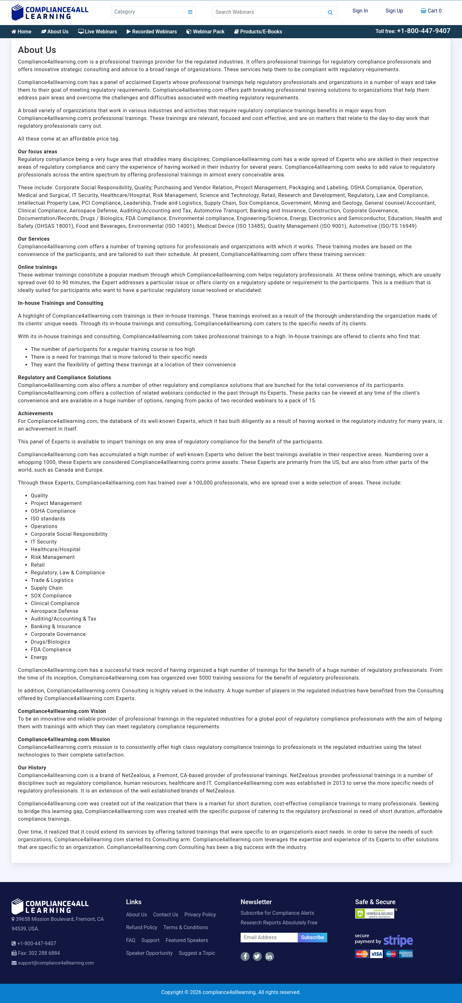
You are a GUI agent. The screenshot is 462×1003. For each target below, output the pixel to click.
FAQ (130, 940)
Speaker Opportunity (149, 953)
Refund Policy (141, 927)
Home (21, 32)
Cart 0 (431, 11)
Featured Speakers (187, 940)
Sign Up (394, 11)
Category (125, 12)
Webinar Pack (205, 32)
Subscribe (312, 937)
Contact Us (165, 915)
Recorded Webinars (152, 32)
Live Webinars (97, 32)
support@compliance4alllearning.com (56, 962)
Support (150, 940)
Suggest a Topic (197, 953)
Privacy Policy (200, 915)
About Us (55, 32)
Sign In (360, 11)
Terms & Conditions (185, 927)
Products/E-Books (258, 32)
